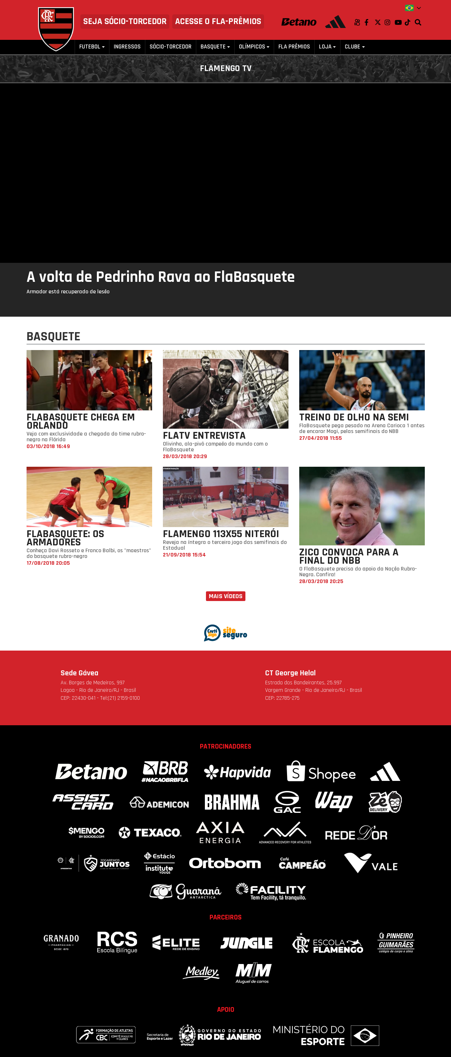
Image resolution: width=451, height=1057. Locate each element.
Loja (325, 47)
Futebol (89, 47)
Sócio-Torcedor (171, 47)
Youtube (400, 22)
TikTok (410, 22)
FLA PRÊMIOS (294, 47)
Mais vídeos (226, 596)
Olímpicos (252, 47)
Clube (352, 47)
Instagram (390, 22)
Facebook (370, 22)
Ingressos (127, 47)
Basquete (213, 47)
